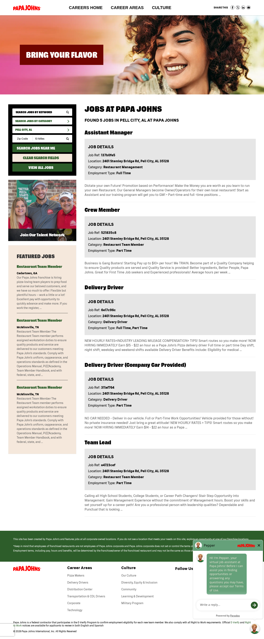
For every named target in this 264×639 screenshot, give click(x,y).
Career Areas (129, 8)
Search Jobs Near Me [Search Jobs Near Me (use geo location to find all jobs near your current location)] (36, 148)
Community (128, 589)
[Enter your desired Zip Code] (23, 138)
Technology (74, 610)
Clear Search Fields (41, 158)
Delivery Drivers (77, 582)
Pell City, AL (23, 129)
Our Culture (128, 575)
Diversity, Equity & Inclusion (139, 582)
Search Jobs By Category (33, 121)
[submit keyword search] (67, 112)
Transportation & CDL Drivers (86, 596)
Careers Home (86, 7)
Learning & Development (137, 596)
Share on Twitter (238, 7)
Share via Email (248, 7)
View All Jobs (40, 167)
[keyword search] (42, 112)
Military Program (132, 603)
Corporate (73, 603)
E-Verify (235, 622)
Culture (164, 8)
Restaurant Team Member (39, 266)
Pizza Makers (75, 575)
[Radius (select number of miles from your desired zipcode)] (47, 138)
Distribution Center (79, 589)
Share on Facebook (232, 7)
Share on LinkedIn (243, 7)
